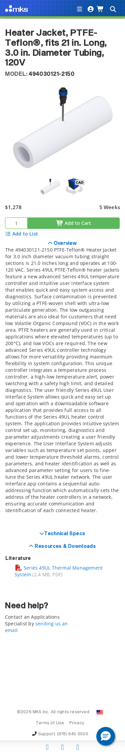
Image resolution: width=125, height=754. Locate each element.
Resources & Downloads (64, 546)
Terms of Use (50, 723)
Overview (64, 243)
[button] (105, 736)
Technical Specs (64, 534)
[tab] (62, 382)
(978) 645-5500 (72, 734)
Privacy (76, 723)
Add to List (21, 234)
